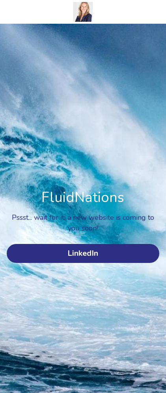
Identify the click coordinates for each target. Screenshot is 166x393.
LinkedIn (82, 253)
